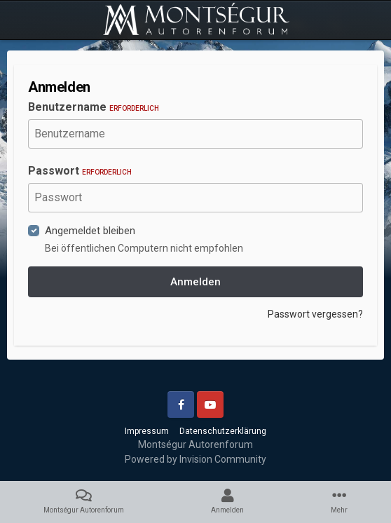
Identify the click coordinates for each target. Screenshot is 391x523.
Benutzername (93, 107)
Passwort (80, 170)
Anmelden (195, 282)
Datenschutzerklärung (222, 431)
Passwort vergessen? (315, 314)
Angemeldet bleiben (90, 230)
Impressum (147, 431)
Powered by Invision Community (195, 459)
